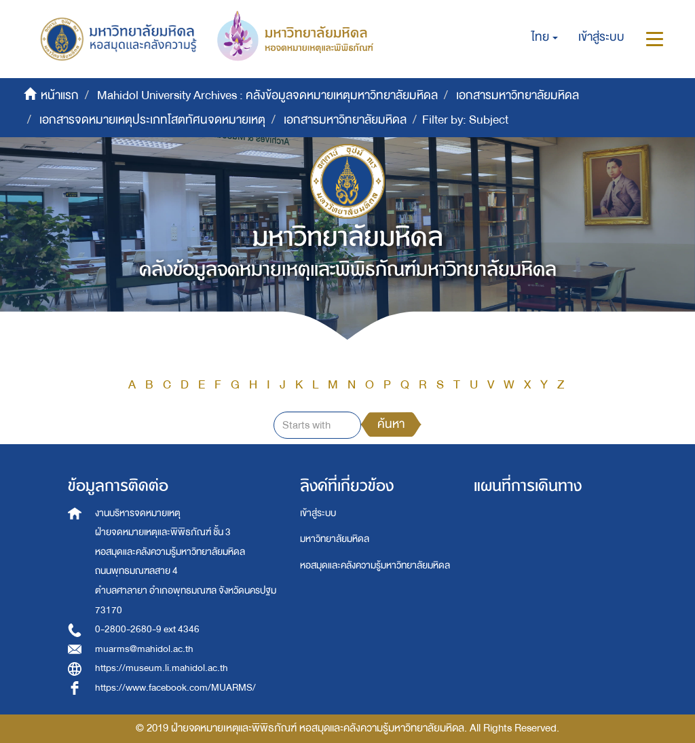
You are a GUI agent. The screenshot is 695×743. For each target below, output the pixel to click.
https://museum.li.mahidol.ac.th (161, 667)
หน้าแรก (60, 95)
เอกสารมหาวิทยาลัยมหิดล (517, 95)
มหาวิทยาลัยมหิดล (334, 538)
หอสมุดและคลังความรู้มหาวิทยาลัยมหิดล (375, 565)
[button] (544, 37)
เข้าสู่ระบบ (318, 513)
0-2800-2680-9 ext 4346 (147, 629)
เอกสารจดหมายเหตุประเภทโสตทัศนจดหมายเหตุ (152, 119)
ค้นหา (391, 424)
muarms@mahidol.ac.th (144, 648)
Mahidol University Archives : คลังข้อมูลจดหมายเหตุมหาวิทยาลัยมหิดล (267, 95)
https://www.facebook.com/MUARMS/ (175, 687)
